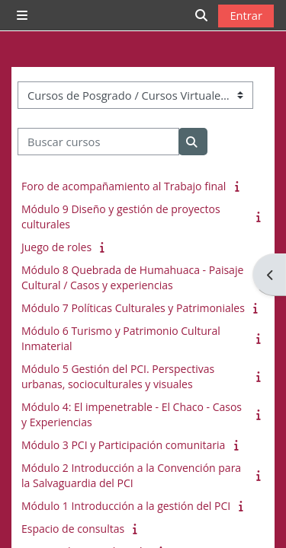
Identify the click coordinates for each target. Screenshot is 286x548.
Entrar (246, 15)
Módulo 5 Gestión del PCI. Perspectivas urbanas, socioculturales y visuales (117, 376)
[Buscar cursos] (98, 141)
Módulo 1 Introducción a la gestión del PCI (125, 506)
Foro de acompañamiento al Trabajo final (123, 186)
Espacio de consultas (72, 528)
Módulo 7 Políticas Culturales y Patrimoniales (133, 308)
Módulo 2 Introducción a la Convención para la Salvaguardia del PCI (131, 475)
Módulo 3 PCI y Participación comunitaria (123, 445)
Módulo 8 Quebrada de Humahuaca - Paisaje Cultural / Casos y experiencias (132, 277)
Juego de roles (56, 247)
